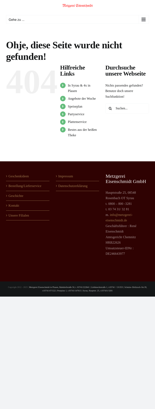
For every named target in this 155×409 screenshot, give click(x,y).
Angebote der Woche (82, 98)
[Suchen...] (127, 108)
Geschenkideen (18, 176)
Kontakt (13, 205)
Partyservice (76, 114)
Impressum (65, 176)
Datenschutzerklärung (73, 186)
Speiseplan (75, 106)
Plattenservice (77, 122)
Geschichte (15, 196)
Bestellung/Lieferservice (24, 186)
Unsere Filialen (18, 215)
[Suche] (110, 108)
